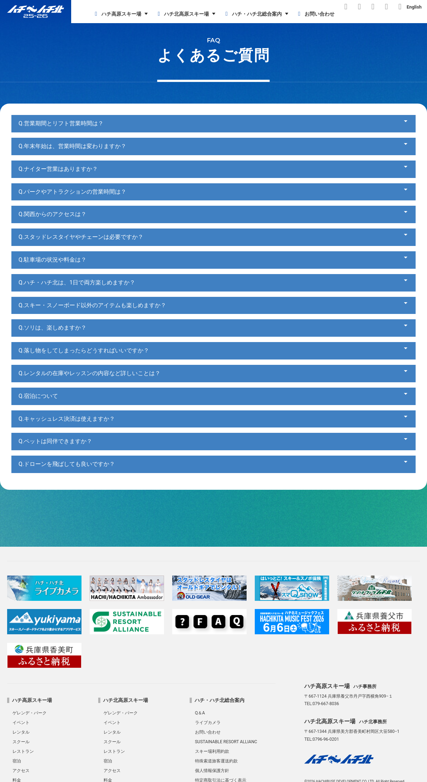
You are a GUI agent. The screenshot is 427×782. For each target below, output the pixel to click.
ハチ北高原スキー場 (182, 14)
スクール (21, 741)
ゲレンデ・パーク (29, 712)
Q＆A (200, 712)
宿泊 (16, 761)
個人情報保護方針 (212, 770)
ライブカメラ (208, 722)
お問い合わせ (315, 14)
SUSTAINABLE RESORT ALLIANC (226, 741)
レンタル (21, 732)
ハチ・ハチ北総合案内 (252, 14)
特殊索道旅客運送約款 (216, 761)
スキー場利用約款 (212, 751)
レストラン (23, 751)
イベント (21, 722)
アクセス (21, 770)
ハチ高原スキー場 (117, 14)
